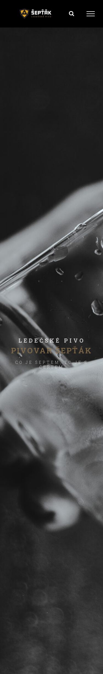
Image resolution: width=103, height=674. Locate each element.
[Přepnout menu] (90, 13)
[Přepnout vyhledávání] (71, 13)
